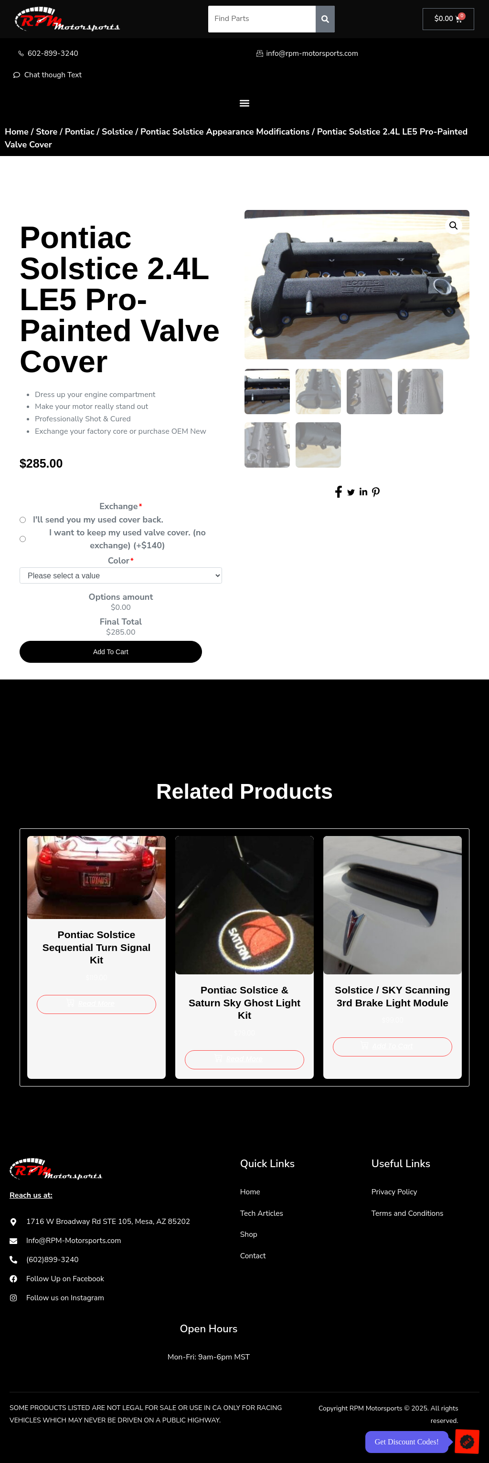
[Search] (324, 19)
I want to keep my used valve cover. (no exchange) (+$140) (127, 539)
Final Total (121, 622)
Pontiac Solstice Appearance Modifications (224, 132)
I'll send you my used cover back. (98, 520)
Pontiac (80, 132)
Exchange (118, 507)
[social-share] (338, 490)
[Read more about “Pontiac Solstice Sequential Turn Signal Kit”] (96, 1004)
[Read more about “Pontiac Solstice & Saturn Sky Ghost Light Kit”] (244, 1060)
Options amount (121, 597)
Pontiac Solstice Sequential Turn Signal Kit (96, 948)
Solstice (117, 132)
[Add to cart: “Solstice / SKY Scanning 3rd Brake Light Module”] (392, 1060)
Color (118, 561)
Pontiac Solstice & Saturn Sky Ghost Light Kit (244, 1003)
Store (46, 132)
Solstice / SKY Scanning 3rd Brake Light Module (392, 1003)
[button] (245, 104)
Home (17, 132)
